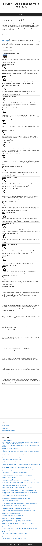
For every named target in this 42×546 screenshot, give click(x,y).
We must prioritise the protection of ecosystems (12, 515)
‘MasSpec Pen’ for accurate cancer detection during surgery (15, 484)
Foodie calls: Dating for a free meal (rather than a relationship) (15, 480)
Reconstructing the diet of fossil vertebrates (11, 536)
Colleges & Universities (7, 440)
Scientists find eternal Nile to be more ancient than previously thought (17, 487)
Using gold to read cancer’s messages (10, 500)
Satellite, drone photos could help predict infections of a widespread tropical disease (20, 482)
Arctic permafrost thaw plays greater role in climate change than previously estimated (20, 479)
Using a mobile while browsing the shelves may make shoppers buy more (18, 461)
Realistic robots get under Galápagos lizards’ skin (13, 489)
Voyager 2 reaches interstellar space (10, 448)
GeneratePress (32, 544)
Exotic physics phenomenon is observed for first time (13, 474)
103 (9, 388)
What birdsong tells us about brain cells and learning (13, 525)
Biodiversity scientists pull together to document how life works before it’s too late (20, 535)
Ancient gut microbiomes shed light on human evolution (14, 526)
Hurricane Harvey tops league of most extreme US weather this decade (17, 530)
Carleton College (5, 40)
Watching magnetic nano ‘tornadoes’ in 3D (11, 513)
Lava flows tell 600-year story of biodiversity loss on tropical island (16, 507)
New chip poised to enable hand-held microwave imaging (14, 472)
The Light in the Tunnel (7, 497)
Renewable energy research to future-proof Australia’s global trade (16, 467)
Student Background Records (8, 430)
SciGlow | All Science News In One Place (21, 5)
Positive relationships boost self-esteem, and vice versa (14, 485)
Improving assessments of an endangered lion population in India (16, 520)
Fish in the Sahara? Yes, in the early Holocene (11, 518)
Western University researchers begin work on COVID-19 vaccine (16, 498)
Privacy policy (5, 428)
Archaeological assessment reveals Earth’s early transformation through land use (19, 469)
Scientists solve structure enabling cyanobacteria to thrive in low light (17, 475)
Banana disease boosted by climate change (11, 459)
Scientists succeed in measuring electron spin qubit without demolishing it (18, 502)
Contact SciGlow (5, 425)
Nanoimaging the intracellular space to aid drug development (15, 495)
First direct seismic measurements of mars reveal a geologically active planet (18, 510)
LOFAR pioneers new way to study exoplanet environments (14, 533)
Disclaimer (4, 427)
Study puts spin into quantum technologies (11, 511)
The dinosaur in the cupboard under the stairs (12, 531)
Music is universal (6, 462)
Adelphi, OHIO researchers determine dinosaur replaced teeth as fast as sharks (19, 490)
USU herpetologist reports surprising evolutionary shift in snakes (16, 508)
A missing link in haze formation (9, 477)
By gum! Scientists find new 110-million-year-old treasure (14, 505)
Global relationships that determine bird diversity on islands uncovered (17, 521)
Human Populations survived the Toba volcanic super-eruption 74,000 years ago (19, 503)
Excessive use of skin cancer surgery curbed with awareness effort (16, 457)
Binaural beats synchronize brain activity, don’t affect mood (15, 538)
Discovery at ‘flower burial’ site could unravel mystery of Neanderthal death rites (19, 528)
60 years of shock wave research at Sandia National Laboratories (16, 450)
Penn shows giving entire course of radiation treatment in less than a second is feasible (21, 470)
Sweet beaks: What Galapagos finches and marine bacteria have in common (18, 523)
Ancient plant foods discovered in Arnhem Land (12, 516)
